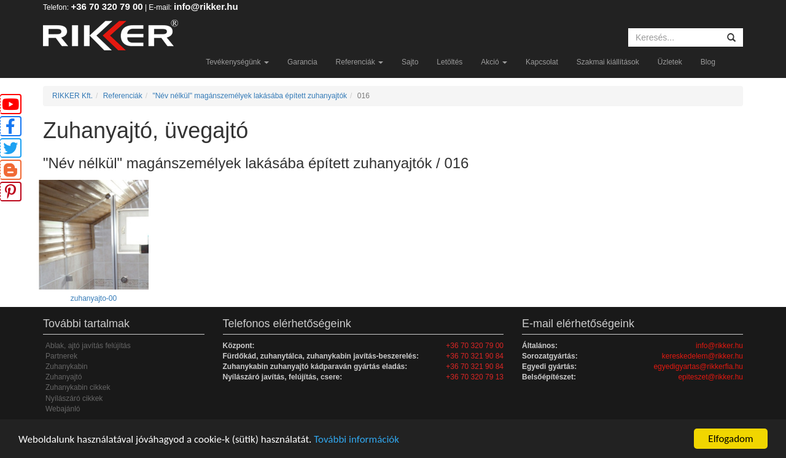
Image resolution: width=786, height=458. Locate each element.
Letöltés (449, 62)
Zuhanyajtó (63, 377)
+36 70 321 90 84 (475, 356)
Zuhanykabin (66, 366)
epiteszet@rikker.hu (710, 377)
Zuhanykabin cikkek (77, 387)
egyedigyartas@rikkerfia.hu (698, 366)
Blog (708, 62)
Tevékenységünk (237, 62)
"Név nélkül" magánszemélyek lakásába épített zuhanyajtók (249, 95)
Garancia (302, 62)
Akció (494, 62)
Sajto (410, 62)
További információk (356, 439)
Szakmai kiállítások (608, 62)
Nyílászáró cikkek (74, 398)
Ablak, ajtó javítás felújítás (88, 345)
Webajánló (62, 409)
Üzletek (670, 62)
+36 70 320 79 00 (106, 6)
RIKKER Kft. (72, 95)
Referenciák (359, 62)
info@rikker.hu (206, 6)
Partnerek (61, 356)
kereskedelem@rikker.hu (702, 356)
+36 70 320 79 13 (475, 377)
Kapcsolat (542, 62)
